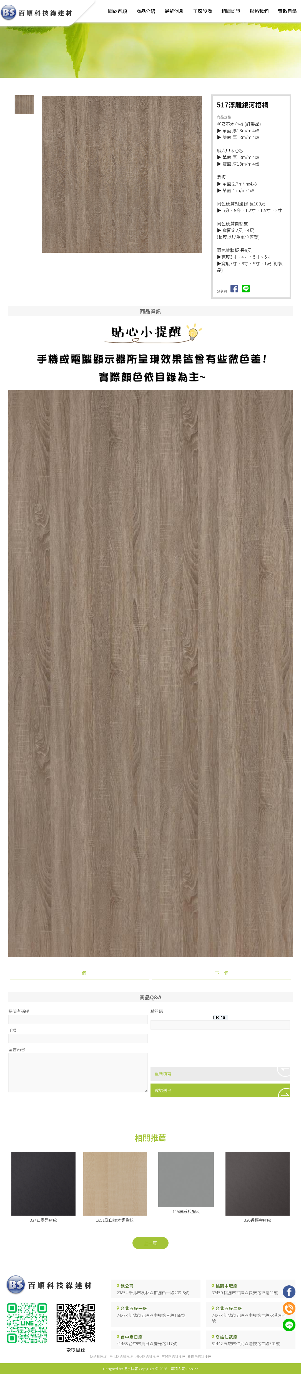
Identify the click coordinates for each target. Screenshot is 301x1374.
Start (123, 257)
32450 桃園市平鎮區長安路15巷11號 (245, 1293)
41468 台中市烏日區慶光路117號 (147, 1343)
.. (169, 1368)
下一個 (221, 973)
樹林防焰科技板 (147, 1356)
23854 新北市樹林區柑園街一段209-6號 (153, 1293)
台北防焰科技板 (121, 1356)
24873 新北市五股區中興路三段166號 (151, 1315)
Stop (128, 257)
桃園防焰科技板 (199, 1356)
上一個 (79, 973)
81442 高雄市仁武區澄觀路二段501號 (246, 1343)
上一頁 (150, 1243)
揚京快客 (131, 1368)
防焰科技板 (98, 1356)
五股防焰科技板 (173, 1356)
